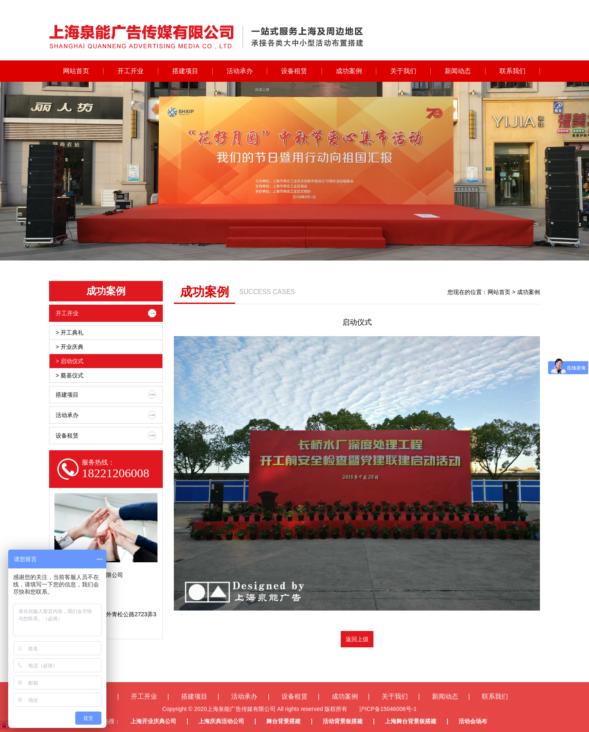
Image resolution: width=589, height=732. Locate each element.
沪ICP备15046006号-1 (387, 722)
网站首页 (76, 70)
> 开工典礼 (69, 332)
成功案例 (349, 70)
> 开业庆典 (69, 347)
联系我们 (512, 70)
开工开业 (130, 70)
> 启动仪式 (69, 361)
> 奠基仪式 (69, 375)
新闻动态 (458, 70)
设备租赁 (294, 70)
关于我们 (403, 70)
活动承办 (240, 70)
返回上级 (357, 639)
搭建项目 (185, 70)
